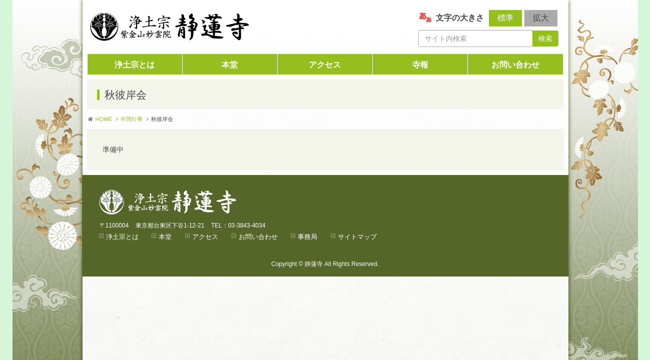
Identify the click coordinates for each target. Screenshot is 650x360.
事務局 (307, 236)
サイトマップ (357, 236)
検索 (545, 38)
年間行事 (132, 119)
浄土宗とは (135, 64)
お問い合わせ (515, 64)
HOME (104, 119)
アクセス (325, 64)
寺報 (420, 64)
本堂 (230, 64)
